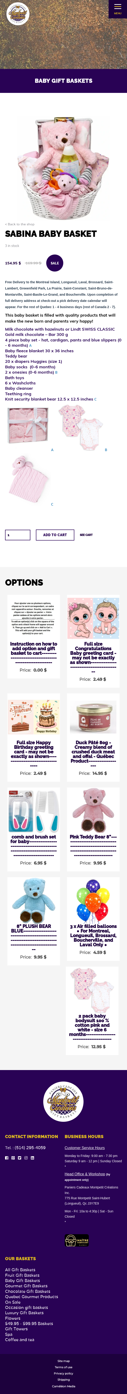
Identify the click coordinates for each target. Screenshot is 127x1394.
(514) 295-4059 (30, 1147)
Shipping (64, 1379)
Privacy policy (63, 1373)
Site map (64, 1361)
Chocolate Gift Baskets (27, 1291)
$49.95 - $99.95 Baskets (29, 1323)
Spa (8, 1334)
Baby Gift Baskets (22, 1280)
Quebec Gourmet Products (31, 1296)
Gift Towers (16, 1328)
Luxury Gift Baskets (24, 1312)
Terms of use (63, 1367)
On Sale (12, 1302)
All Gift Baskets (20, 1269)
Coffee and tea (19, 1339)
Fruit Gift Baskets (22, 1275)
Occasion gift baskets (26, 1307)
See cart (86, 535)
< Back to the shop (20, 224)
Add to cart (55, 535)
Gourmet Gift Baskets (26, 1285)
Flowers (12, 1318)
